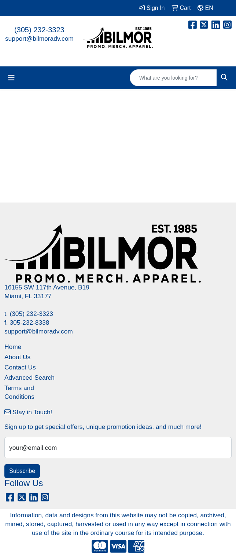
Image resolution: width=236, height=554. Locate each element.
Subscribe (22, 471)
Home (12, 346)
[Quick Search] (173, 77)
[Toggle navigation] (11, 78)
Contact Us (20, 367)
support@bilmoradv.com (39, 38)
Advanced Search (29, 377)
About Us (17, 357)
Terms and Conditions (19, 392)
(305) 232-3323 (39, 30)
